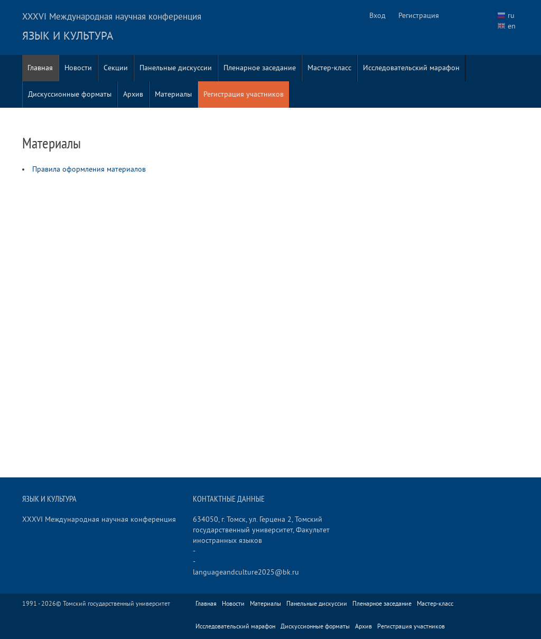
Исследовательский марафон (411, 68)
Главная (40, 68)
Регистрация (418, 16)
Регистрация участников (243, 94)
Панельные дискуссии (175, 68)
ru (511, 16)
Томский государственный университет (116, 603)
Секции (116, 68)
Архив (133, 94)
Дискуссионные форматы (69, 94)
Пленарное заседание (259, 68)
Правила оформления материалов (89, 169)
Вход (377, 16)
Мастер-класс (329, 68)
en (512, 26)
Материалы (173, 94)
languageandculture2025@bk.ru (246, 572)
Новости (78, 68)
